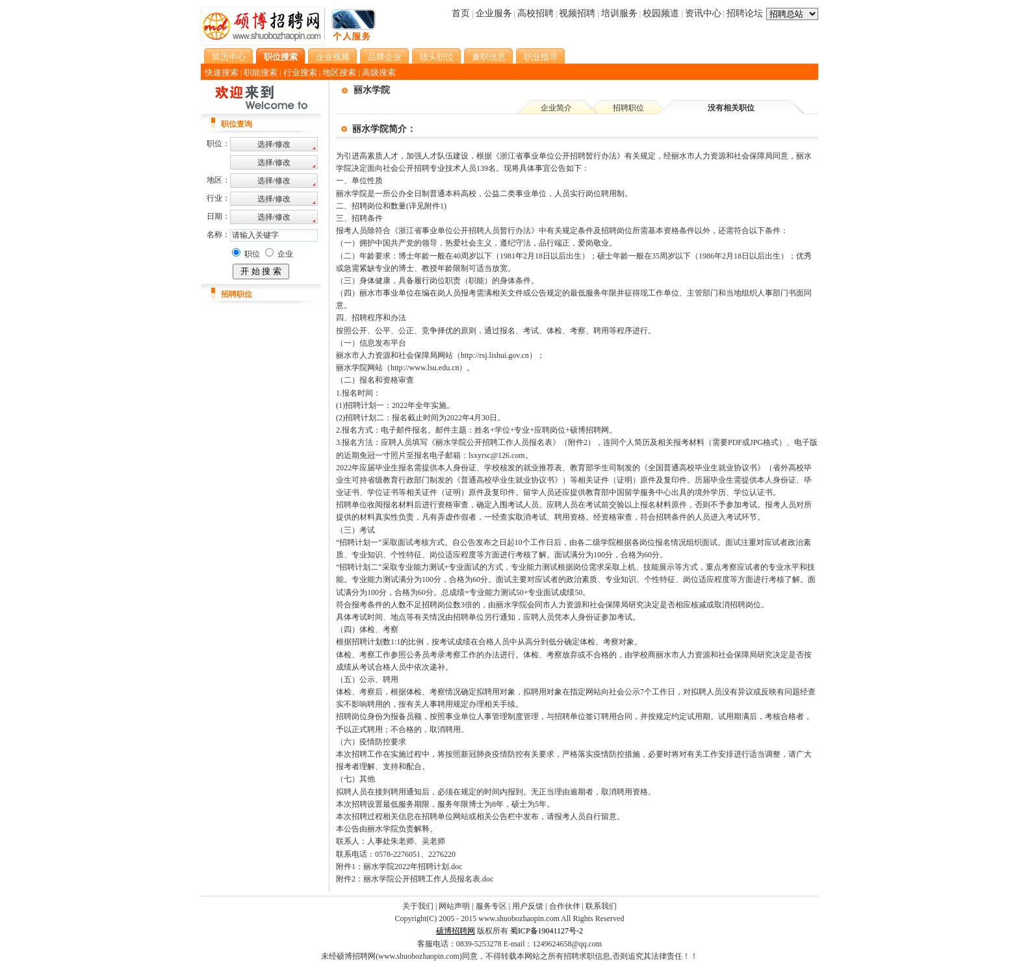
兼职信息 (489, 57)
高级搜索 (379, 72)
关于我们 (417, 906)
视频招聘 (577, 13)
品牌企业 (385, 57)
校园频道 (661, 13)
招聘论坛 (745, 13)
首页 (461, 13)
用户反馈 (527, 906)
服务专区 (491, 906)
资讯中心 (703, 13)
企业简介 (556, 107)
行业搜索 (300, 72)
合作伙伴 (564, 906)
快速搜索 (222, 72)
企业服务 (494, 13)
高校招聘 (535, 13)
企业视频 (333, 57)
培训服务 (619, 13)
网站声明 (454, 906)
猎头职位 (437, 57)
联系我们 (601, 906)
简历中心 (229, 57)
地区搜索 (339, 72)
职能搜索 (260, 72)
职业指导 (541, 57)
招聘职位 (628, 107)
